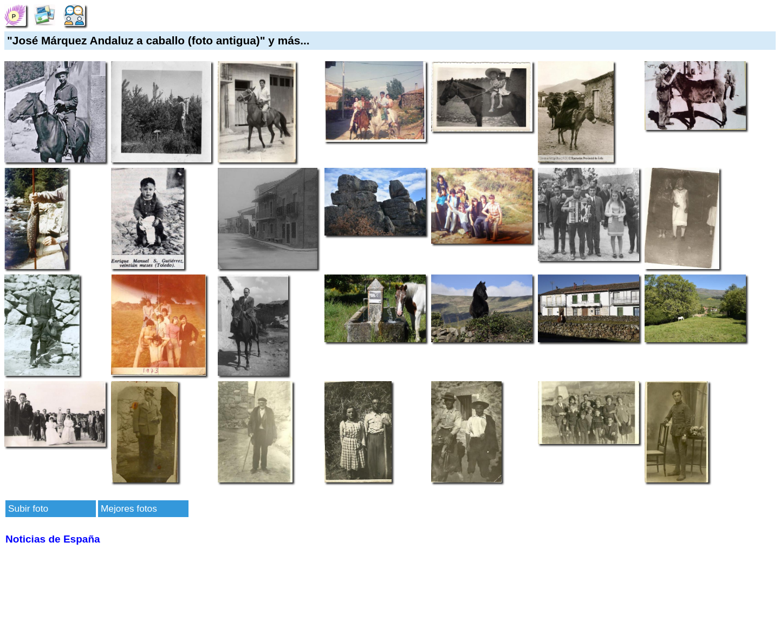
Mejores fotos (129, 508)
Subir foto (28, 508)
